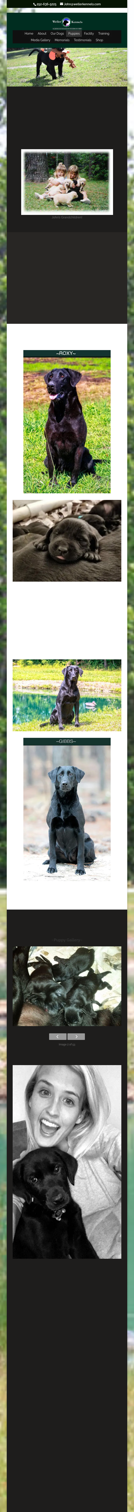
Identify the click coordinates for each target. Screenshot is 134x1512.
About (42, 33)
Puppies (74, 33)
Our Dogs (57, 33)
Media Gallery (40, 40)
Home (29, 33)
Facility (89, 33)
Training (103, 33)
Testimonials (82, 40)
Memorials (62, 40)
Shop (99, 40)
